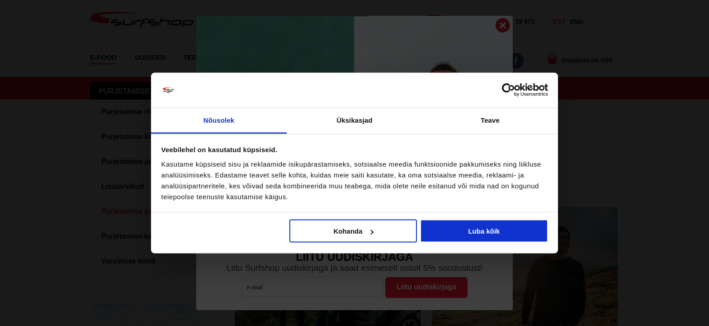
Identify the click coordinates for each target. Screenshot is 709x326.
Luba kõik (484, 231)
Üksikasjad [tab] (354, 120)
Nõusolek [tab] (218, 120)
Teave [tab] (490, 120)
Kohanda (353, 231)
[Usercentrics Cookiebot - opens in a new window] (508, 90)
